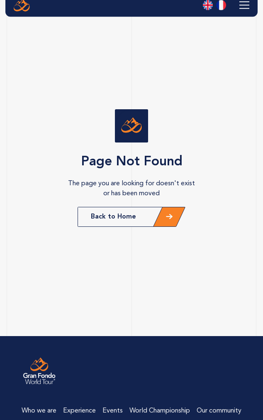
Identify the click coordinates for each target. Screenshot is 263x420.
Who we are (39, 411)
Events (112, 411)
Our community (219, 411)
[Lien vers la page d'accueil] (39, 371)
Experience (79, 411)
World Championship (159, 411)
